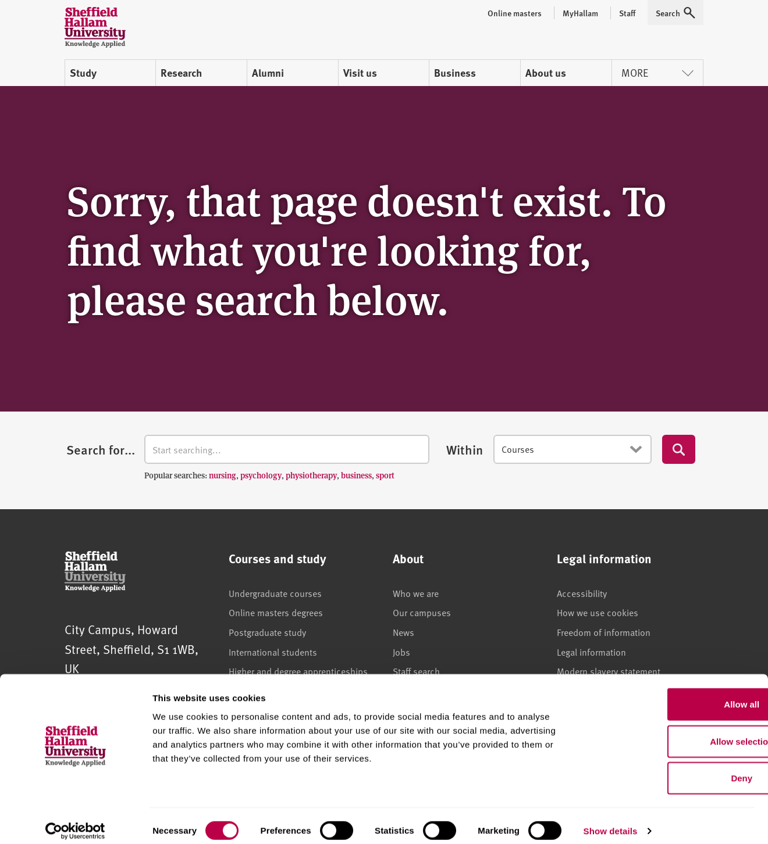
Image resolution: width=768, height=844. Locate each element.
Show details (611, 821)
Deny (671, 768)
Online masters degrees (276, 612)
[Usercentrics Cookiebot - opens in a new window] (75, 821)
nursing (222, 475)
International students (273, 651)
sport (385, 475)
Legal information (591, 651)
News (403, 631)
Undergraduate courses (275, 592)
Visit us (360, 72)
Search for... (100, 449)
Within (464, 449)
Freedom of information (603, 631)
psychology (261, 475)
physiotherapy (311, 475)
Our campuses (422, 612)
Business (455, 72)
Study (83, 72)
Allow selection (670, 731)
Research (181, 72)
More (657, 72)
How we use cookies (597, 612)
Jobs (401, 651)
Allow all (671, 694)
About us (545, 72)
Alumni (268, 72)
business (356, 475)
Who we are (416, 592)
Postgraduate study (267, 631)
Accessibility (582, 592)
